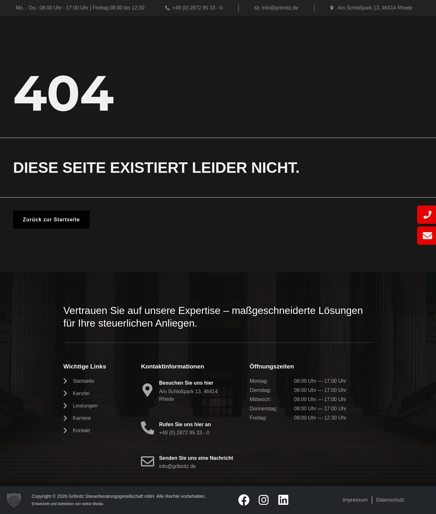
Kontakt (324, 32)
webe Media (92, 504)
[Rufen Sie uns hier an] (147, 427)
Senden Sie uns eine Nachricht (196, 458)
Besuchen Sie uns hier (186, 383)
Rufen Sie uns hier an (185, 424)
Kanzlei (212, 32)
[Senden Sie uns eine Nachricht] (147, 461)
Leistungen (250, 32)
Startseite (175, 32)
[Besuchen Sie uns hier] (147, 390)
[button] (14, 500)
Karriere (289, 32)
